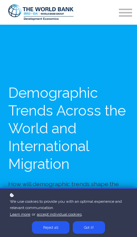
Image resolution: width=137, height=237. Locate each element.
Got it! (89, 227)
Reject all (50, 227)
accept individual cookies (59, 214)
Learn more (20, 214)
